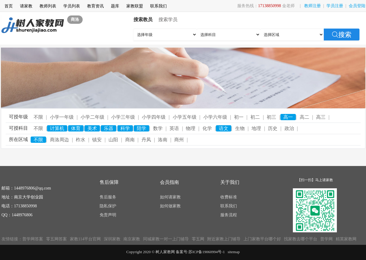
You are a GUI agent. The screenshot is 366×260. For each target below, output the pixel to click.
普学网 (326, 239)
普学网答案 (32, 239)
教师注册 (312, 6)
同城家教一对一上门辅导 (166, 239)
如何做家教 (170, 206)
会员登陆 (357, 6)
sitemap (234, 252)
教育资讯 (95, 6)
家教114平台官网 (85, 239)
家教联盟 (134, 6)
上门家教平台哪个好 (262, 239)
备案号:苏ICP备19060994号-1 (200, 252)
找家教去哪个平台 (300, 239)
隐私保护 (108, 206)
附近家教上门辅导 (224, 239)
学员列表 (71, 6)
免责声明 (108, 215)
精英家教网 (346, 239)
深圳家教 (112, 239)
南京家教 (131, 239)
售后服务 (108, 197)
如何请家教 (170, 197)
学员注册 (334, 6)
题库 (115, 6)
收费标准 (228, 197)
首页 (8, 6)
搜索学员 (167, 19)
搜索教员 (143, 19)
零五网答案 (56, 239)
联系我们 (158, 6)
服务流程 (228, 215)
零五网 (198, 239)
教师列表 (48, 6)
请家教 (26, 6)
